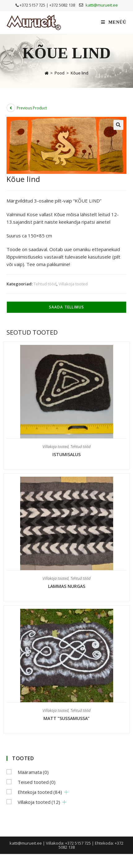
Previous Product (32, 108)
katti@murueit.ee (102, 5)
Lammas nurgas (66, 586)
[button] (118, 125)
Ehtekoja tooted (40, 792)
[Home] (46, 73)
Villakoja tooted (73, 284)
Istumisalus (66, 454)
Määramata (33, 772)
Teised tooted (36, 782)
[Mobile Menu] (113, 22)
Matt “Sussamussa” (66, 718)
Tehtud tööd (44, 284)
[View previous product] (11, 107)
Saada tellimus (66, 307)
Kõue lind (79, 73)
